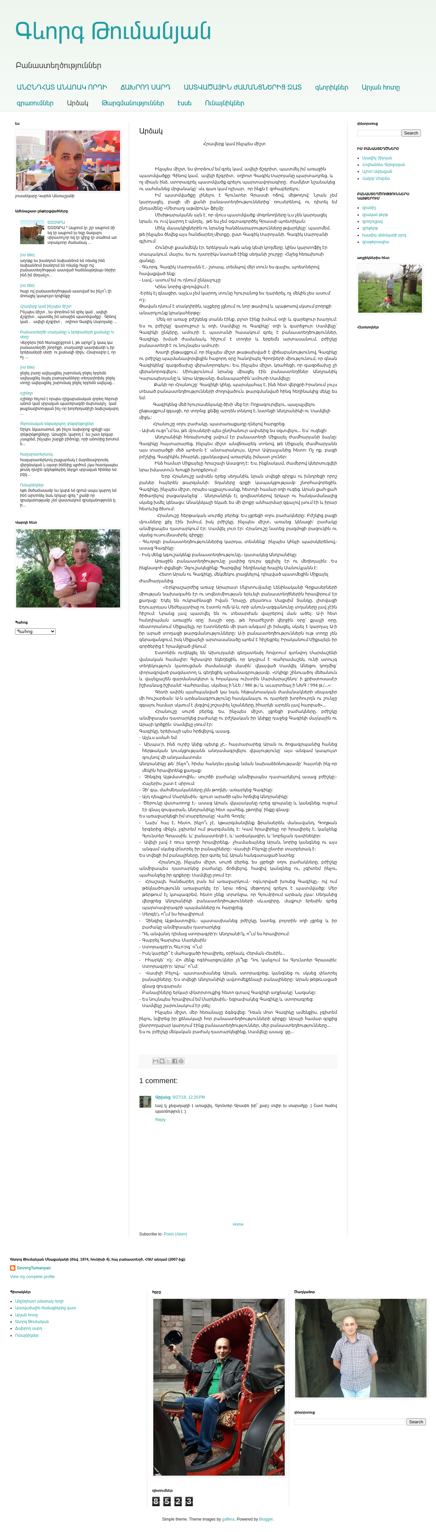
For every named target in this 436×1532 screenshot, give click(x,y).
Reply (160, 1119)
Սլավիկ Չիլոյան (377, 158)
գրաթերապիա (375, 242)
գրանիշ (369, 207)
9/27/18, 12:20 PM (188, 1097)
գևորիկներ (331, 87)
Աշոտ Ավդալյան (377, 171)
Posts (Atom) (175, 1234)
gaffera (228, 1519)
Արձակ (78, 103)
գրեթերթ (370, 228)
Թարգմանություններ (133, 103)
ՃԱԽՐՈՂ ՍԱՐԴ (145, 87)
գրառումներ (35, 103)
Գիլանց (162, 1097)
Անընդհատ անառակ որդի (39, 1301)
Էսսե (185, 103)
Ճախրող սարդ (28, 1328)
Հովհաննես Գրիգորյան (383, 164)
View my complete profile (32, 1276)
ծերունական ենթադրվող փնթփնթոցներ (57, 423)
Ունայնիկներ (224, 103)
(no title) (27, 255)
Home (238, 1224)
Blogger (266, 1519)
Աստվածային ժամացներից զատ (45, 1308)
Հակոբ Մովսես (376, 178)
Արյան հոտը (381, 87)
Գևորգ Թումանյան (113, 31)
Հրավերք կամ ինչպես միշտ (45, 306)
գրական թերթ (375, 214)
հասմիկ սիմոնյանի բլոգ (384, 235)
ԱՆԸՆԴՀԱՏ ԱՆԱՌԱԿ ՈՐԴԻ (62, 87)
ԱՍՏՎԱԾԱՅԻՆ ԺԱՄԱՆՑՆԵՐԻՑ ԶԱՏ (243, 87)
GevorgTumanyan (34, 1268)
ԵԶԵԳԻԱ (56, 222)
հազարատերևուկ (36, 454)
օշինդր (26, 393)
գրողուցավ (372, 221)
